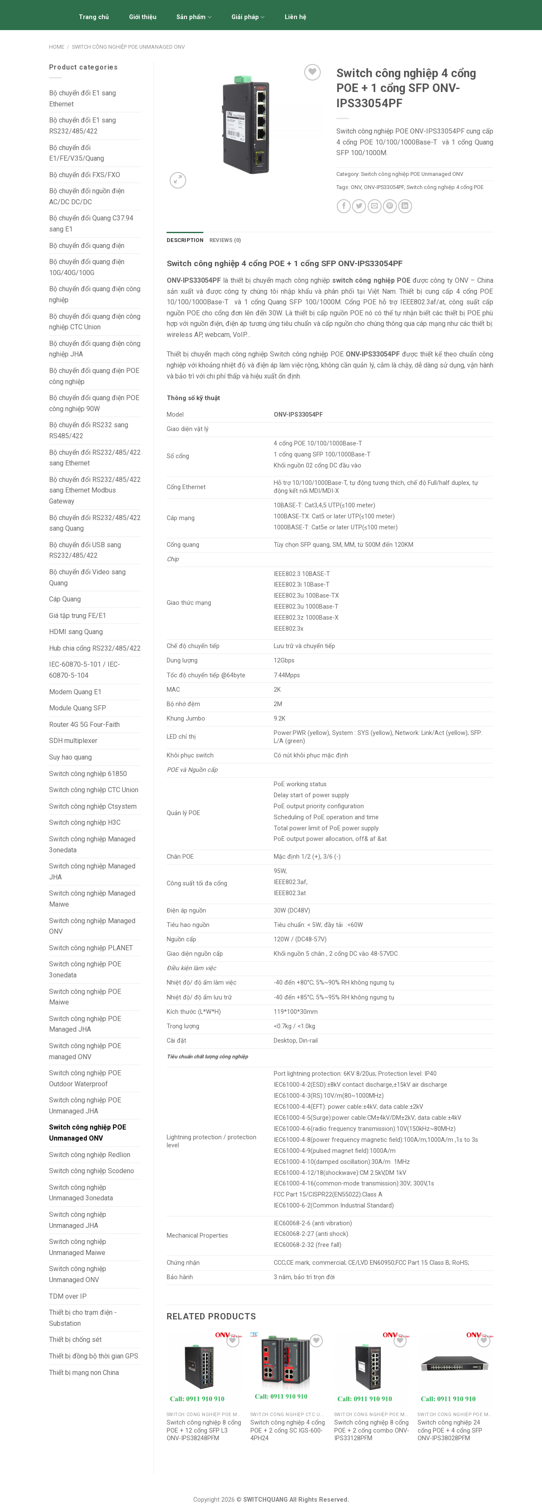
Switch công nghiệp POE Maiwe (85, 997)
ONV (356, 187)
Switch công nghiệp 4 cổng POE (445, 187)
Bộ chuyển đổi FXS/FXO (84, 175)
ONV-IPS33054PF (384, 187)
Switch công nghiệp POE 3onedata (85, 969)
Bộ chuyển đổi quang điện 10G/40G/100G (86, 267)
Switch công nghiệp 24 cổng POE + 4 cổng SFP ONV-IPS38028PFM (450, 1430)
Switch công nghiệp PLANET (91, 948)
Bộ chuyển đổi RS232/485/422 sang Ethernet (95, 457)
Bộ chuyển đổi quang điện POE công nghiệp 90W (94, 403)
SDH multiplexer (73, 741)
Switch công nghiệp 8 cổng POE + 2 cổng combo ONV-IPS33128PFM (371, 1430)
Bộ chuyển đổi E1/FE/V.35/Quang (76, 153)
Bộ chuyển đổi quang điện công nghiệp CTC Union (94, 321)
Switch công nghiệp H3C (85, 822)
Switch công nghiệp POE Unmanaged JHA (85, 1105)
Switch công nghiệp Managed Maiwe (92, 898)
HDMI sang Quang (76, 632)
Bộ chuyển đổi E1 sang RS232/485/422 (82, 125)
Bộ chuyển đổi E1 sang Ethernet (82, 98)
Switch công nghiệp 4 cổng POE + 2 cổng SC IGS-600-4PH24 (287, 1430)
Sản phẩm (193, 17)
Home (56, 47)
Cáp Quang (65, 599)
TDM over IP (68, 1296)
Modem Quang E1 (75, 692)
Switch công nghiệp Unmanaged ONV (77, 1274)
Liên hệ (295, 17)
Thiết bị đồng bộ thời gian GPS (93, 1356)
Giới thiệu (143, 17)
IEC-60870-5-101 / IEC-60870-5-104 (84, 669)
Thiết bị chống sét (75, 1340)
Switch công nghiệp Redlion (89, 1155)
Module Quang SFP (77, 708)
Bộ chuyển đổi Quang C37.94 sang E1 (91, 223)
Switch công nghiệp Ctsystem (93, 806)
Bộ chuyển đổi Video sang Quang (87, 577)
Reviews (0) (225, 240)
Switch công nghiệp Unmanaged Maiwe (77, 1247)
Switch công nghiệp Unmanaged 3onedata (81, 1192)
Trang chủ (94, 17)
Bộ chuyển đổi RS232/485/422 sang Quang (95, 523)
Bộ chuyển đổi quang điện (86, 246)
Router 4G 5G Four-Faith (84, 725)
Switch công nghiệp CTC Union (93, 790)
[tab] (185, 240)
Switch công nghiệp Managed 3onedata (92, 844)
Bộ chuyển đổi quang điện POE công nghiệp (94, 376)
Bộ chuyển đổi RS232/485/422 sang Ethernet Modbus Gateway (95, 490)
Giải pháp (247, 17)
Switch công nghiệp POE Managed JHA (85, 1024)
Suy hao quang (70, 757)
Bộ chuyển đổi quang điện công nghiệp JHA (94, 349)
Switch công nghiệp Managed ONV (92, 926)
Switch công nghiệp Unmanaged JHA (77, 1220)
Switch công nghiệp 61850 (88, 774)
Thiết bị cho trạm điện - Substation (83, 1317)
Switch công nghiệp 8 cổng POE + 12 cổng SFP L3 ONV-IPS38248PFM (204, 1430)
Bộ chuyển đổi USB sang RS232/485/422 (85, 550)
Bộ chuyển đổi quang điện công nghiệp (94, 294)
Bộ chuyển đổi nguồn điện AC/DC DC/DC (86, 196)
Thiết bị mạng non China (84, 1373)
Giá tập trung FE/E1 (77, 616)
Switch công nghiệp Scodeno (91, 1171)
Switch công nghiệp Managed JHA (92, 871)
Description (185, 240)
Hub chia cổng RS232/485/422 (95, 648)
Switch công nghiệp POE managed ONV (85, 1051)
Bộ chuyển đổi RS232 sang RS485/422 (88, 430)
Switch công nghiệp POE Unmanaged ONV (128, 47)
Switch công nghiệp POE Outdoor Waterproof (85, 1078)
